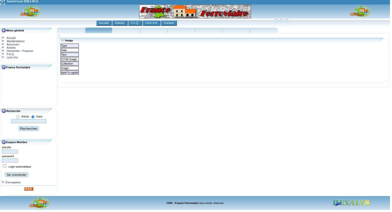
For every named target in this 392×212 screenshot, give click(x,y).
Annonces (12, 44)
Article (25, 116)
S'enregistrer (13, 182)
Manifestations (15, 41)
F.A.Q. (135, 23)
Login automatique (19, 166)
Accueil (104, 23)
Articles (120, 23)
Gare (39, 116)
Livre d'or (151, 23)
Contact (169, 23)
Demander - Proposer (19, 50)
